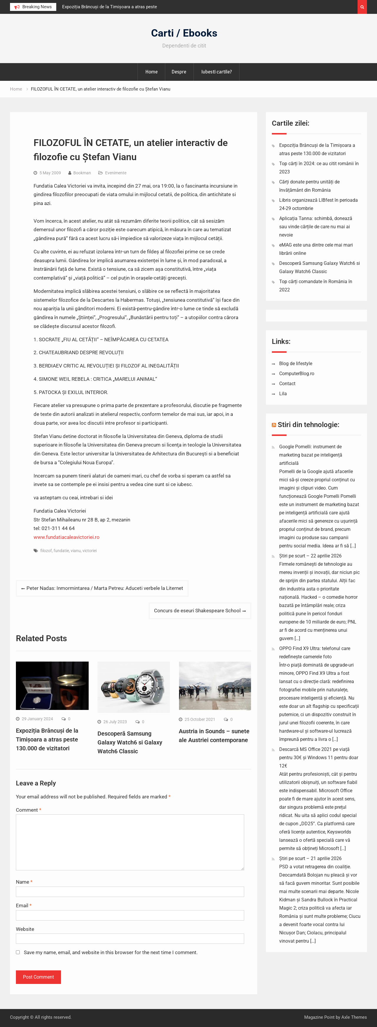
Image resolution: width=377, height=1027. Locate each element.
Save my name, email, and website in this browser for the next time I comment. (111, 952)
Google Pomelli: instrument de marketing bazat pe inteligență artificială (310, 455)
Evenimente (115, 172)
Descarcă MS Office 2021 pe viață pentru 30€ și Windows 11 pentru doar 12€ (318, 758)
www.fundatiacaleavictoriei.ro (67, 537)
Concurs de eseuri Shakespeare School (197, 610)
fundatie (61, 550)
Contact (287, 383)
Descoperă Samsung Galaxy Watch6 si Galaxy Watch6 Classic (129, 742)
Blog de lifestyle (295, 363)
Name (24, 882)
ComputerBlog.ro (296, 373)
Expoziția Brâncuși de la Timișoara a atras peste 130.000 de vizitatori (47, 739)
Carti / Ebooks (184, 33)
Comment (28, 810)
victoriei (89, 550)
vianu (76, 550)
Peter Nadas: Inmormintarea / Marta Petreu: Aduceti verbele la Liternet (105, 588)
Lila (283, 393)
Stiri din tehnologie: (309, 425)
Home (151, 72)
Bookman (82, 172)
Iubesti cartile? (216, 72)
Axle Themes (354, 1017)
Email (24, 905)
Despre (178, 72)
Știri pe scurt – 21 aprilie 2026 (310, 858)
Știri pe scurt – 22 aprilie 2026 (310, 556)
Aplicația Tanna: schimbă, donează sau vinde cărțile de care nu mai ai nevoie (315, 227)
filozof (46, 550)
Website (25, 929)
